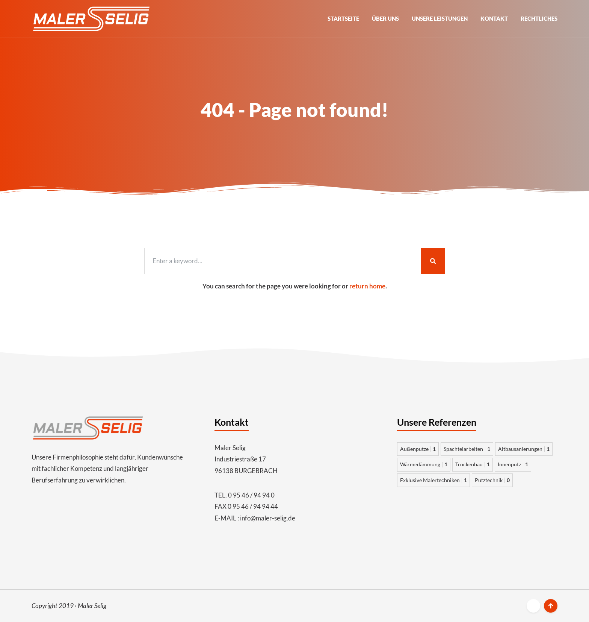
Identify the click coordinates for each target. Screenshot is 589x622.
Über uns (385, 18)
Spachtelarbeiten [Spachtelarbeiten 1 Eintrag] (467, 449)
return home (367, 286)
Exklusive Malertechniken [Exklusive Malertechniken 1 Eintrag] (433, 480)
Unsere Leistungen (440, 18)
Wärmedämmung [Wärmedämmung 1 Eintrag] (423, 464)
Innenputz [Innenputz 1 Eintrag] (513, 464)
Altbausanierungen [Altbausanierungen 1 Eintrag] (524, 449)
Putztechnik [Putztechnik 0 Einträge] (492, 480)
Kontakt (494, 18)
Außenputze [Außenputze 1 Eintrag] (418, 449)
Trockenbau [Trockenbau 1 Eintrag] (472, 464)
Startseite (343, 18)
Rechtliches (539, 18)
